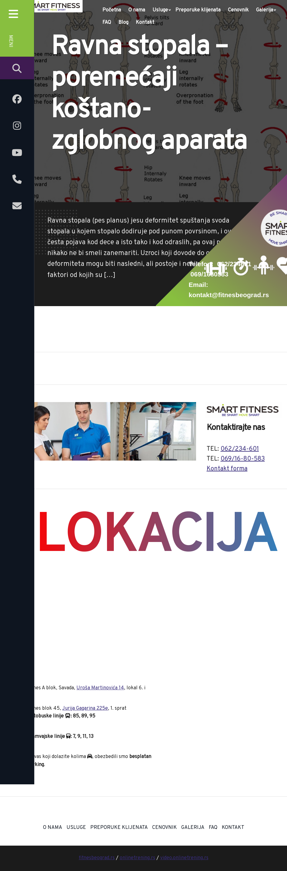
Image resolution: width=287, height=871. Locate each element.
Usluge (160, 10)
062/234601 (234, 263)
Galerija (264, 10)
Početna (111, 10)
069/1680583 (210, 274)
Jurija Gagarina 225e (85, 708)
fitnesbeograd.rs (97, 858)
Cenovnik (238, 10)
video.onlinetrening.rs (184, 858)
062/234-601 (240, 449)
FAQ (106, 23)
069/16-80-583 (243, 459)
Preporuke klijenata (198, 10)
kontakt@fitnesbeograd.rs (229, 294)
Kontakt (145, 23)
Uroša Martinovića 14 (100, 688)
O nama (136, 10)
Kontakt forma (227, 469)
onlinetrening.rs (137, 858)
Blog (123, 23)
